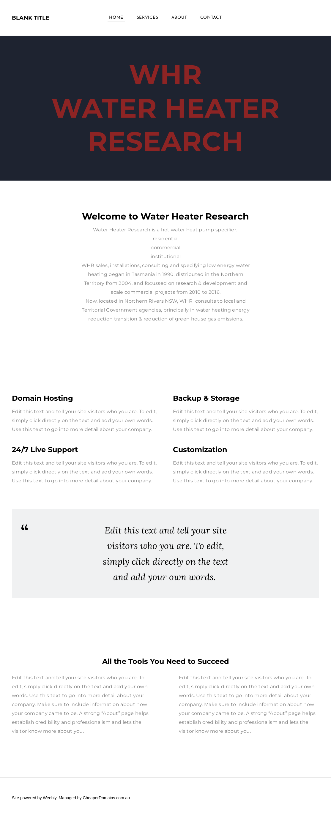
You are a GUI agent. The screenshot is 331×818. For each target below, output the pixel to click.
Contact (211, 17)
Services (147, 17)
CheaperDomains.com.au (106, 797)
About (179, 17)
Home (116, 17)
